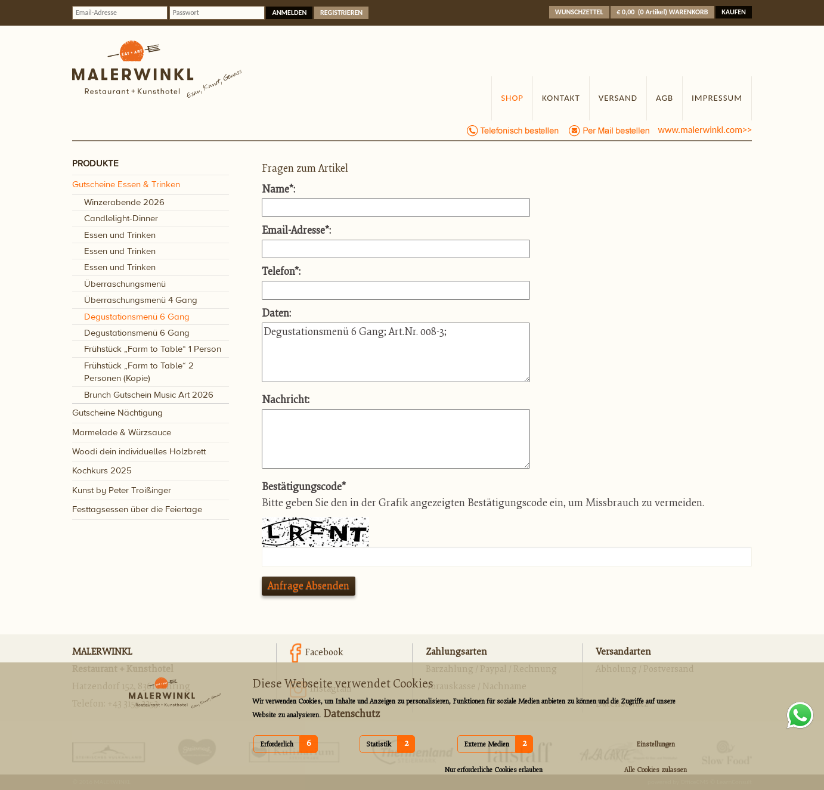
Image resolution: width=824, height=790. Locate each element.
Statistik (378, 744)
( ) (662, 12)
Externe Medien (486, 744)
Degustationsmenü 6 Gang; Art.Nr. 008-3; (396, 352)
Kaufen (733, 12)
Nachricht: (285, 400)
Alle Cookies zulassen (655, 770)
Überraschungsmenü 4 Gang (140, 300)
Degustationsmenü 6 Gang (137, 317)
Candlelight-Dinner (121, 218)
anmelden (289, 12)
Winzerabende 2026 (124, 202)
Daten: (276, 313)
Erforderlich (276, 744)
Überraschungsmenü (125, 284)
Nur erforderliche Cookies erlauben (493, 770)
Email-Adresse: (296, 230)
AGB (664, 97)
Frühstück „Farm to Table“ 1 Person (152, 349)
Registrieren (341, 12)
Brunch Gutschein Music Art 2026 (148, 395)
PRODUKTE (95, 164)
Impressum (717, 97)
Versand (618, 97)
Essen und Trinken (120, 235)
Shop (512, 97)
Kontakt (561, 97)
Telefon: (281, 271)
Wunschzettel (579, 12)
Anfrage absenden (308, 586)
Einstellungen (655, 744)
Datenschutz (350, 714)
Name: (278, 189)
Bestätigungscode (304, 487)
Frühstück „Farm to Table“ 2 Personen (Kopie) (139, 372)
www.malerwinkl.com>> (705, 129)
